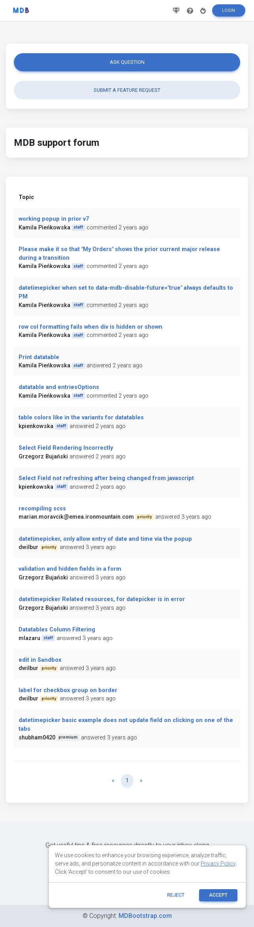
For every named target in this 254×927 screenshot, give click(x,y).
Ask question (127, 62)
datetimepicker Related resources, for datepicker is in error (102, 599)
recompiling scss (42, 508)
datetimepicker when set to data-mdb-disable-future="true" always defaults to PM (126, 292)
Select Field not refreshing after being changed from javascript (106, 478)
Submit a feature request (127, 90)
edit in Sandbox (40, 660)
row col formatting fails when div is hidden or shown (90, 327)
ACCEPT (218, 895)
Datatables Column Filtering (57, 629)
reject (175, 895)
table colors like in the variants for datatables (81, 417)
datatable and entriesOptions (59, 387)
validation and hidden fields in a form (70, 569)
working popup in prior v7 (54, 219)
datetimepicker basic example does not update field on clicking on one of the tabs (126, 724)
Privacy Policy (218, 863)
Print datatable (39, 357)
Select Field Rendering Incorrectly (66, 448)
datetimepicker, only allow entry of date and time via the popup (105, 539)
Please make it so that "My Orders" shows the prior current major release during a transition (119, 253)
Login (228, 13)
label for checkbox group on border (68, 690)
